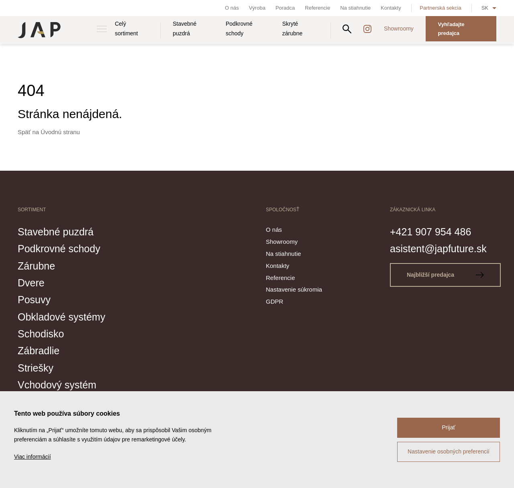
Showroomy (399, 28)
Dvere (31, 282)
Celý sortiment (126, 28)
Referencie (317, 8)
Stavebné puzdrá (184, 28)
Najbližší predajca (445, 275)
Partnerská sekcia (440, 8)
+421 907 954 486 (430, 231)
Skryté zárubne (292, 28)
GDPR (274, 301)
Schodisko (41, 333)
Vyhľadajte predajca (451, 28)
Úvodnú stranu (60, 132)
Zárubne (36, 266)
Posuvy (34, 299)
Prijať (448, 427)
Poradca (285, 8)
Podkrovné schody (239, 28)
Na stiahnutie (355, 8)
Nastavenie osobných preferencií (449, 451)
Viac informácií (32, 456)
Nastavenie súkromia (294, 289)
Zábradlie (38, 350)
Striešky (35, 368)
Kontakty (391, 8)
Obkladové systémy (61, 317)
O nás (232, 8)
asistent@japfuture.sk (438, 248)
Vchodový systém (57, 384)
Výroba (257, 8)
